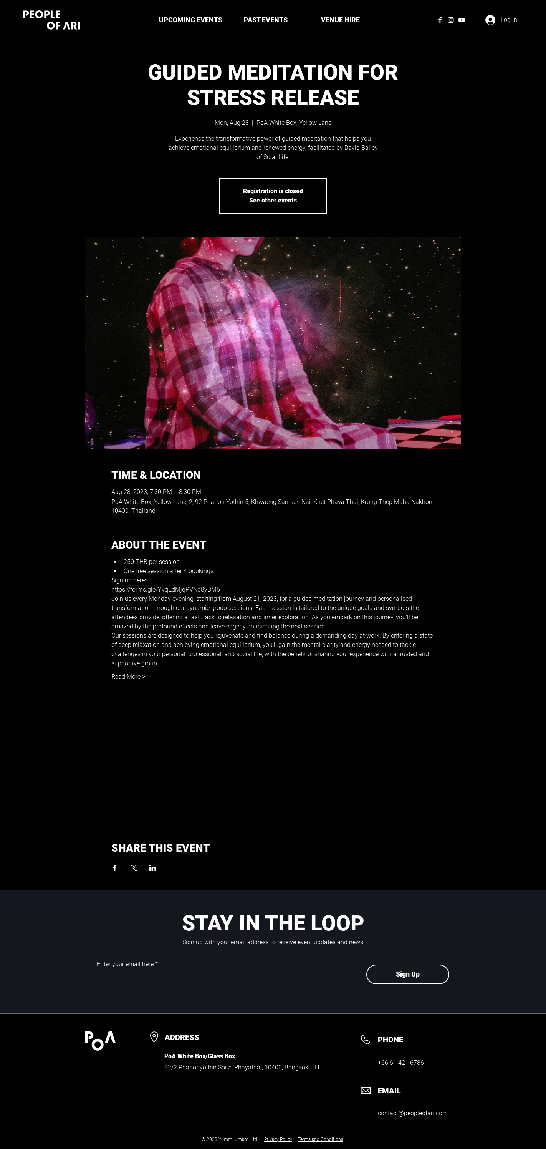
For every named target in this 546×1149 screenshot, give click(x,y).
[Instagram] (451, 20)
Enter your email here (125, 964)
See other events (273, 200)
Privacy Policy (278, 1139)
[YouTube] (461, 20)
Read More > (128, 676)
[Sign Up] (407, 974)
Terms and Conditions (320, 1139)
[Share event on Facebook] (115, 868)
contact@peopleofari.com (413, 1113)
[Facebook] (440, 20)
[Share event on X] (133, 868)
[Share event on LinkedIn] (152, 868)
